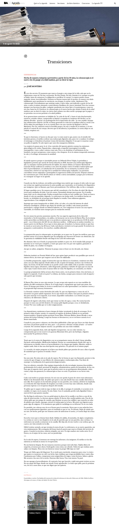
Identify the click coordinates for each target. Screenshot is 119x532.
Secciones (61, 3)
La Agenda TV (97, 3)
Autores (52, 3)
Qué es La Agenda (40, 3)
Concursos (86, 3)
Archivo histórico (73, 3)
